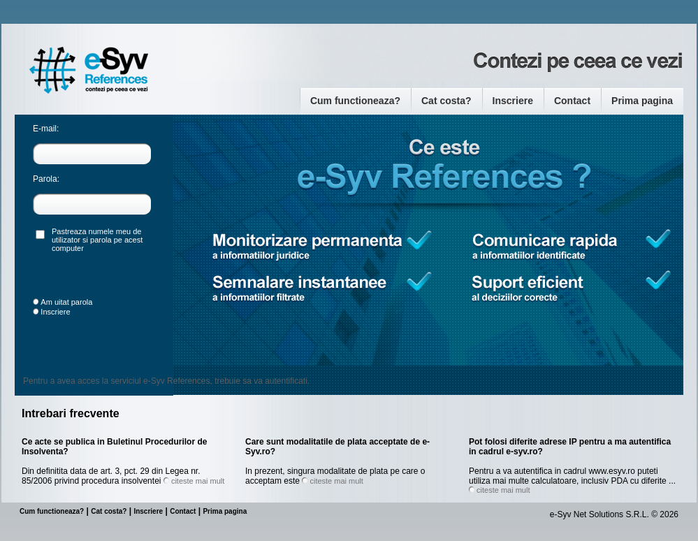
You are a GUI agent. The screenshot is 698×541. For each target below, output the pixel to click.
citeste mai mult (197, 481)
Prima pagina (642, 100)
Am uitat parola (66, 302)
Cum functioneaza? (355, 100)
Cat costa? (446, 100)
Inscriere (513, 100)
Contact (572, 100)
